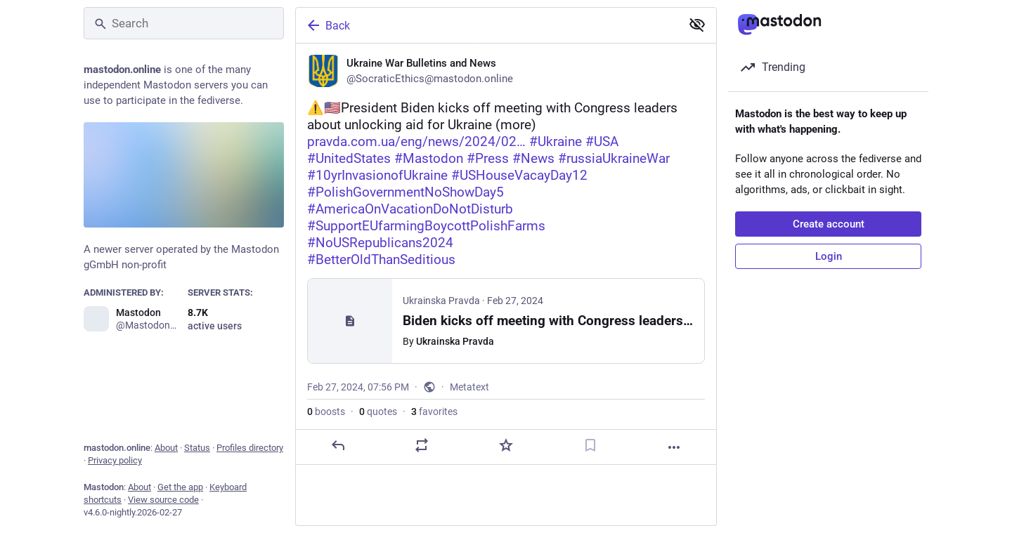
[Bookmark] (590, 445)
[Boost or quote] (421, 445)
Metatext (469, 387)
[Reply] (338, 445)
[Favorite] (506, 445)
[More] (674, 447)
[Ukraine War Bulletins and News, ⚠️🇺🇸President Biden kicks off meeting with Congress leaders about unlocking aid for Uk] (506, 254)
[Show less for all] (697, 24)
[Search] (184, 23)
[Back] (487, 25)
